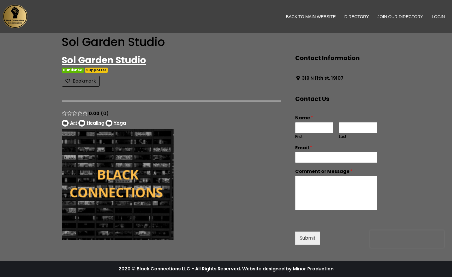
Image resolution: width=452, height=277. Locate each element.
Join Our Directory (400, 16)
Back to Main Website (311, 16)
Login (438, 16)
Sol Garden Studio (104, 60)
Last (342, 136)
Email (303, 148)
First (298, 136)
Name (304, 118)
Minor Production (313, 268)
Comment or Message (324, 172)
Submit (308, 238)
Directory (356, 16)
